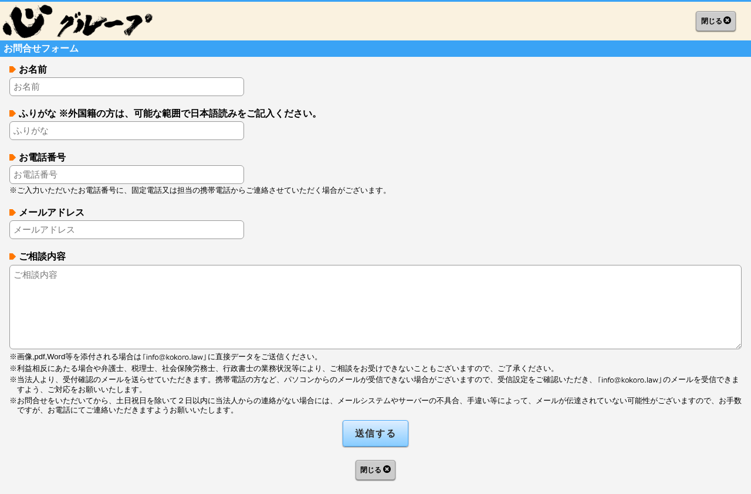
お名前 (33, 69)
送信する (375, 433)
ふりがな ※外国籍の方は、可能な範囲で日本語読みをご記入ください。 (170, 113)
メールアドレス (51, 212)
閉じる (711, 21)
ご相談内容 (42, 256)
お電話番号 (42, 157)
